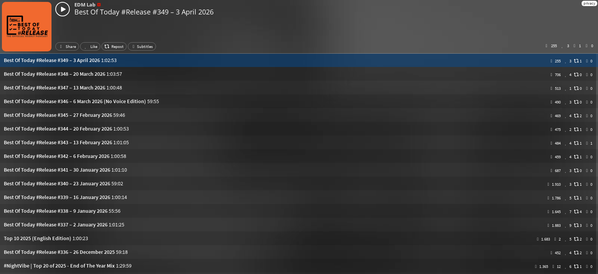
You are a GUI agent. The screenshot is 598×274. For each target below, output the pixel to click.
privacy (589, 3)
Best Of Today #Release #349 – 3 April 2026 (144, 11)
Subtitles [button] (142, 46)
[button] (299, 60)
